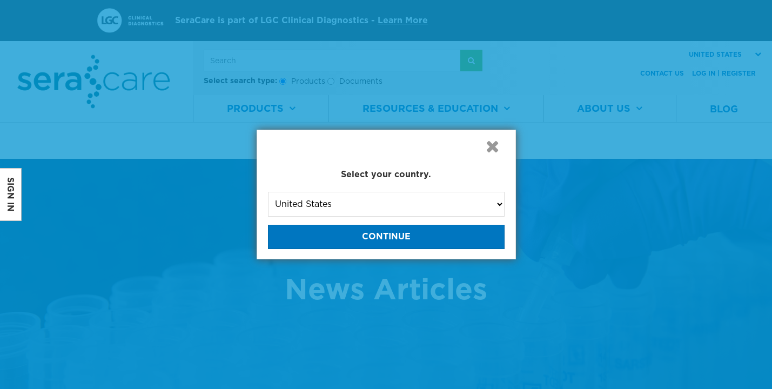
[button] (492, 146)
